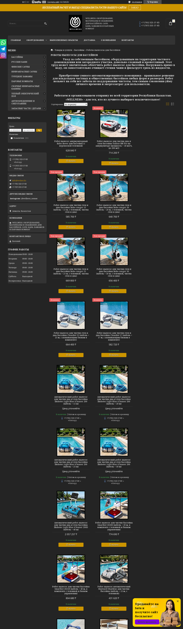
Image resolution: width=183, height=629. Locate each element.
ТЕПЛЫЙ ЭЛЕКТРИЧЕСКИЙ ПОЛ (25, 94)
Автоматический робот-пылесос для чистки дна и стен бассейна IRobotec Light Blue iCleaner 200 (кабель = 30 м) (155, 336)
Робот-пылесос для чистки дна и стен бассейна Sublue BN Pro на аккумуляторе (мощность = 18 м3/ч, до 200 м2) (113, 144)
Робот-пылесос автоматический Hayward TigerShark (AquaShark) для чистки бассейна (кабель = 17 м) (113, 463)
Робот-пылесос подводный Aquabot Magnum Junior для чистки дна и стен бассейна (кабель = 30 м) (70, 527)
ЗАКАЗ (135, 7)
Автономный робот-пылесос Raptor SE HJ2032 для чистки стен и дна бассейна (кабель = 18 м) (155, 462)
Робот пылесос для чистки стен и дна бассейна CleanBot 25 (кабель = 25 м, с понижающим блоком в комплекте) (70, 272)
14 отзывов (137, 2)
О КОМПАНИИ (108, 40)
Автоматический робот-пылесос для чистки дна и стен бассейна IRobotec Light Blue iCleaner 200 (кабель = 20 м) (70, 336)
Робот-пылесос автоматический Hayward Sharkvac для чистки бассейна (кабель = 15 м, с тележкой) (70, 463)
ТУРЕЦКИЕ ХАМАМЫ (21, 76)
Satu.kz (106, 623)
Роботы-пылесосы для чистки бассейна (70, 588)
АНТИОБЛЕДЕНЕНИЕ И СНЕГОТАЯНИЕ (23, 102)
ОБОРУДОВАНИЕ (35, 40)
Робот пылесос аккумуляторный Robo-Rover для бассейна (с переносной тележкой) (70, 143)
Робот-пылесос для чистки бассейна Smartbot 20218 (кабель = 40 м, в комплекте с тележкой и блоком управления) (155, 399)
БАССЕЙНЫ (17, 57)
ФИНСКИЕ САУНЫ (20, 66)
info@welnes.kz (19, 180)
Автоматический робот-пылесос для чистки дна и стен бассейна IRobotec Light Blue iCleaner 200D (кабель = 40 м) (71, 399)
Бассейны (79, 50)
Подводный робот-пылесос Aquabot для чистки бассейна (113, 588)
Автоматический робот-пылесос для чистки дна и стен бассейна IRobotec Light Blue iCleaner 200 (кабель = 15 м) (155, 272)
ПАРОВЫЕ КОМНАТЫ (22, 81)
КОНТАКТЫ (128, 40)
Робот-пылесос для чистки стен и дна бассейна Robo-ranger (155, 525)
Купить (71, 161)
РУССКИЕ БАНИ (19, 62)
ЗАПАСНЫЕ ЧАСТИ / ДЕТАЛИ (26, 108)
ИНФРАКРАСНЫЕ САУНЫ (24, 71)
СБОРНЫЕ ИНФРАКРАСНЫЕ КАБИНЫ (25, 87)
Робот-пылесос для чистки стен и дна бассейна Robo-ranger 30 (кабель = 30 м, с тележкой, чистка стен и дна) (155, 208)
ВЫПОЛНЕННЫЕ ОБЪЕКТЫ (64, 40)
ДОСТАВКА (89, 40)
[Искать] (45, 23)
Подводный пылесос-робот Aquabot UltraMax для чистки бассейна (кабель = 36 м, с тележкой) (113, 527)
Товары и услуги (63, 50)
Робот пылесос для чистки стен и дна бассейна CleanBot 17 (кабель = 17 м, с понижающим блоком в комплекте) (113, 272)
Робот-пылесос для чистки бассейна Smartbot (155, 588)
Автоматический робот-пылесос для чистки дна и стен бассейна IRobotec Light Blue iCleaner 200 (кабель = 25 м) (113, 336)
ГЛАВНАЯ (16, 40)
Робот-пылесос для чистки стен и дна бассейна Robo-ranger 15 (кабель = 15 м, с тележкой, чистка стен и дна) (155, 144)
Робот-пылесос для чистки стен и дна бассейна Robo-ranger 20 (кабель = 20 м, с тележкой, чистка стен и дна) (70, 208)
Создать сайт (53, 2)
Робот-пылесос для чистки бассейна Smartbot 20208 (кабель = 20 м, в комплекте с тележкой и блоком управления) (113, 399)
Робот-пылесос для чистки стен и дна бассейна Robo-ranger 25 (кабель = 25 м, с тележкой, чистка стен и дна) (113, 208)
